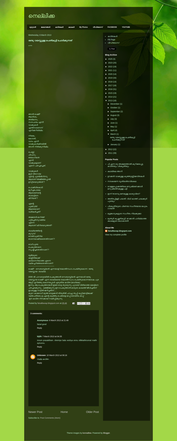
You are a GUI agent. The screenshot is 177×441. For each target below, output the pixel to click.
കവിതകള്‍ (59, 27)
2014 (110, 97)
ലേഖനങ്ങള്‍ (45, 27)
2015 (110, 93)
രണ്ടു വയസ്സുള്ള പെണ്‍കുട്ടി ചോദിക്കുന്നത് (122, 138)
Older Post (92, 411)
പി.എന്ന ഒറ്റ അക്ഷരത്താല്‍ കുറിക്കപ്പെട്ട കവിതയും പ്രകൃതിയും (125, 165)
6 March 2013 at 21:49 (58, 320)
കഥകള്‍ (71, 27)
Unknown (41, 355)
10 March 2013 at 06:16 (57, 355)
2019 (110, 78)
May (112, 126)
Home (64, 411)
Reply (39, 328)
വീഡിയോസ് (98, 27)
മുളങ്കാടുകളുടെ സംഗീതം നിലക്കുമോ (124, 213)
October (114, 108)
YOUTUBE (126, 27)
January (114, 144)
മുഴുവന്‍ (32, 27)
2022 (110, 67)
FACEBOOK (112, 27)
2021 (110, 70)
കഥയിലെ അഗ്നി (115, 171)
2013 (110, 100)
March (113, 134)
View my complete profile (116, 235)
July (112, 119)
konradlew (87, 433)
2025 (110, 59)
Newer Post (35, 411)
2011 (110, 153)
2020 (110, 74)
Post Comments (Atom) (50, 418)
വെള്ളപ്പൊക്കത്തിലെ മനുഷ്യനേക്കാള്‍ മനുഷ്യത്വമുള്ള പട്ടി (125, 187)
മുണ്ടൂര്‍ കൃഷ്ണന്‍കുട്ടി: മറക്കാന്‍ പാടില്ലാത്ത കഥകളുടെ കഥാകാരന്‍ (127, 219)
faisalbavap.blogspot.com (120, 231)
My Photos (83, 27)
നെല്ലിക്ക (41, 16)
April (112, 130)
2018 (110, 82)
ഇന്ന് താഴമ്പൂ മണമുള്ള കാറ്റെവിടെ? (124, 194)
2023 (110, 63)
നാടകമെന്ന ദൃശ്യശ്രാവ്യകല (122, 181)
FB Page (111, 40)
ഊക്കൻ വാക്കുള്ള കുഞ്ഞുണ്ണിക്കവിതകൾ (126, 176)
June (112, 123)
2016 (110, 89)
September (115, 111)
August (113, 115)
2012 (110, 149)
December (115, 104)
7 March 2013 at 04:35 (52, 336)
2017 (110, 85)
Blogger (106, 433)
